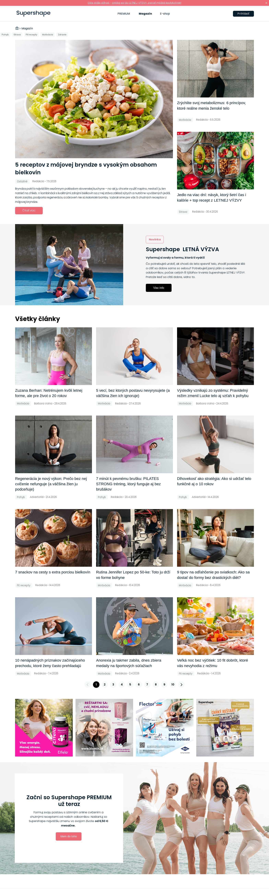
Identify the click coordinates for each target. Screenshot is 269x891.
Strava (17, 34)
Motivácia (47, 34)
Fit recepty (31, 34)
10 (172, 684)
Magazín (145, 14)
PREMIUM (124, 14)
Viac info (158, 287)
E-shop (165, 14)
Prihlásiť (243, 14)
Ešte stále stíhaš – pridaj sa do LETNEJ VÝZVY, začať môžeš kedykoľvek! (134, 3)
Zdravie (62, 34)
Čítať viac (29, 210)
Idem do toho (68, 836)
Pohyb (5, 34)
